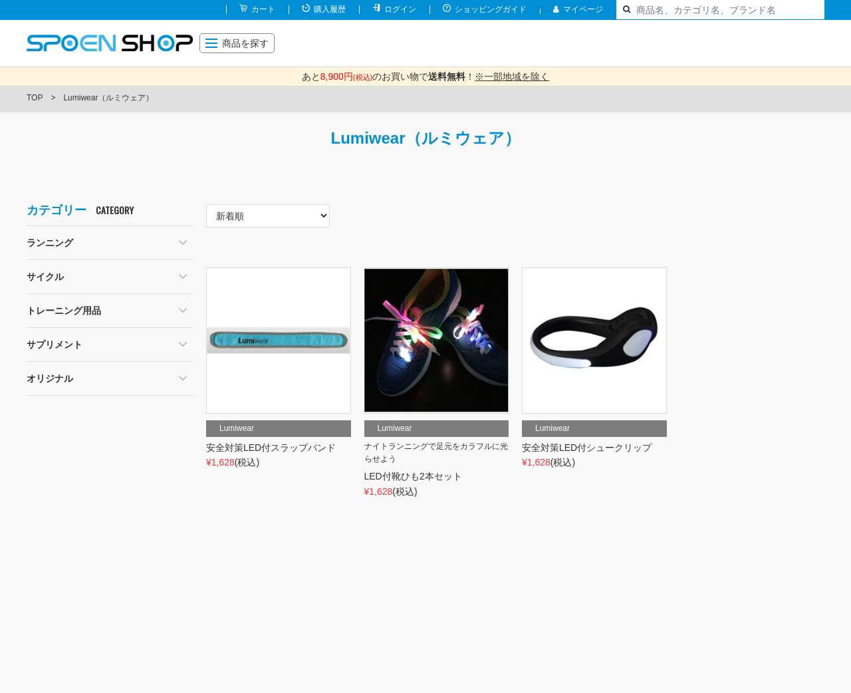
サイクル (45, 276)
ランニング (50, 242)
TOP (35, 97)
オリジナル (50, 378)
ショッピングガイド (491, 9)
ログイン (400, 9)
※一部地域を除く (512, 76)
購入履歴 (330, 9)
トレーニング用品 (64, 310)
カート (263, 9)
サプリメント (54, 344)
